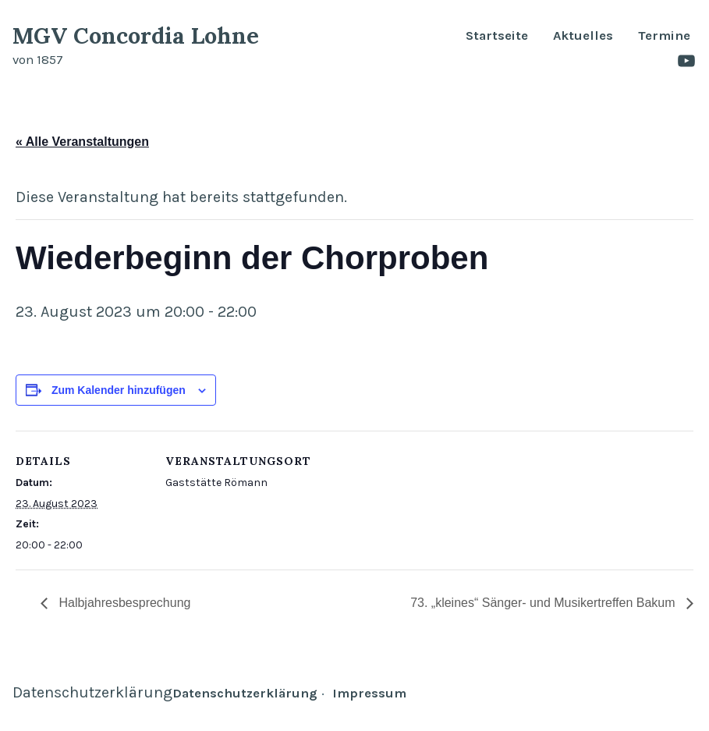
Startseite (497, 36)
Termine (664, 36)
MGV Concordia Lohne (135, 35)
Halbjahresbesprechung (122, 602)
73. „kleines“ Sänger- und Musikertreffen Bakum (544, 602)
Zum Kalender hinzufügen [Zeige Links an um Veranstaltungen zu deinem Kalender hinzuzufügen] (118, 390)
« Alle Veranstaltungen (82, 141)
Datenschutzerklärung (92, 692)
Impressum (369, 693)
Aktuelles (583, 36)
